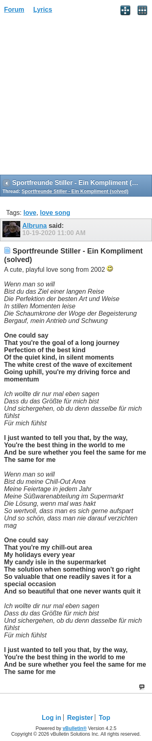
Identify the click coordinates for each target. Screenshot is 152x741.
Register (80, 717)
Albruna (34, 225)
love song (55, 212)
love (30, 212)
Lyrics (42, 9)
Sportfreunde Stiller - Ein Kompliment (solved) (74, 191)
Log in (51, 717)
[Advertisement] (76, 97)
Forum (14, 9)
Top (104, 717)
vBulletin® (74, 728)
